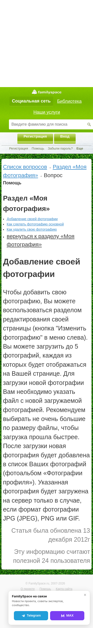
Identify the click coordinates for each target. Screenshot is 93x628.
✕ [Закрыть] (85, 595)
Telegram (31, 616)
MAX (67, 616)
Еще (79, 148)
